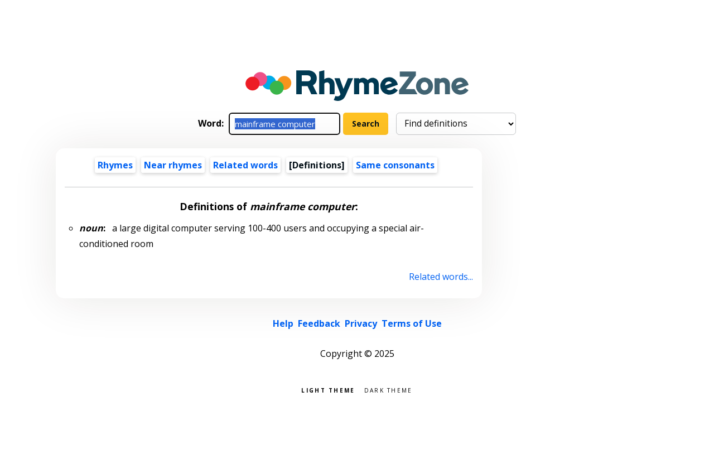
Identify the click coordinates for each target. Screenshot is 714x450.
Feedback (319, 323)
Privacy (361, 323)
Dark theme (388, 389)
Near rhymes (173, 165)
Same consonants (395, 165)
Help (283, 323)
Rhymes (115, 165)
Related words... (441, 276)
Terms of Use (412, 323)
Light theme (328, 389)
